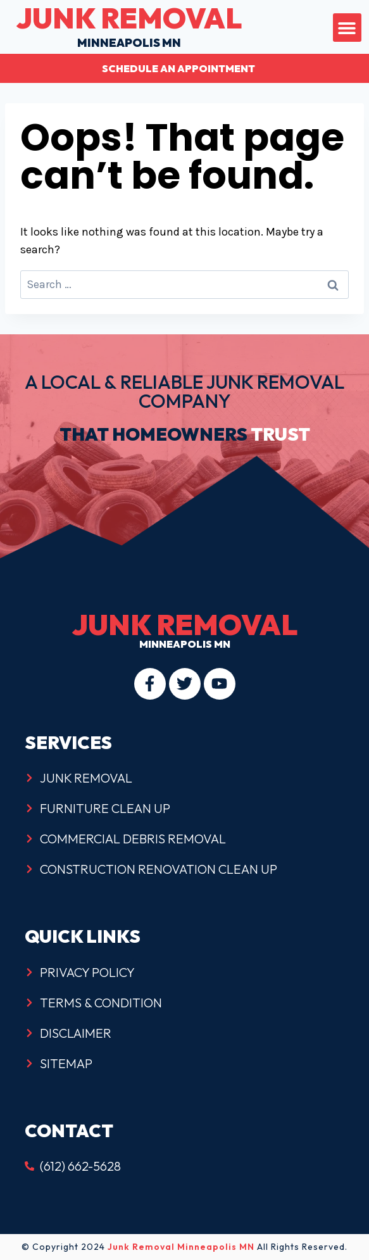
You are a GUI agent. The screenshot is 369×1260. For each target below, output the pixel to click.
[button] (347, 27)
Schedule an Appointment (178, 68)
